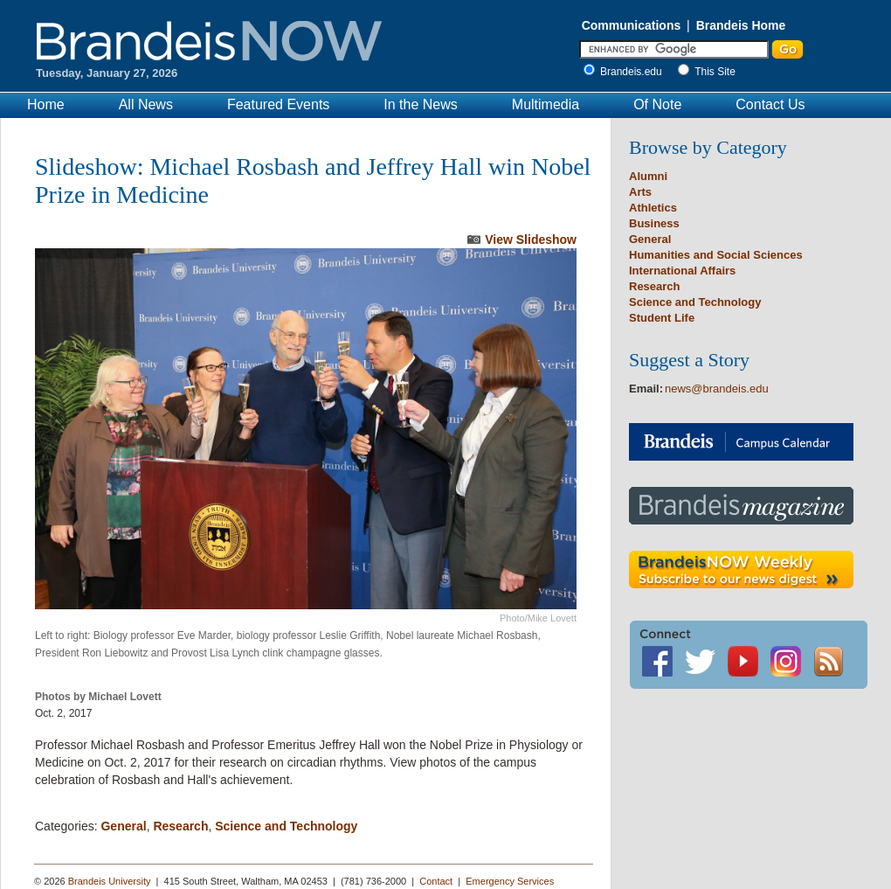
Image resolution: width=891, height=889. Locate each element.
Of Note (657, 104)
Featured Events (278, 104)
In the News (420, 104)
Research (180, 826)
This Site (715, 72)
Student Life (661, 317)
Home (46, 104)
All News (146, 104)
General (123, 826)
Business (654, 223)
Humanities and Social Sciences (716, 254)
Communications (631, 25)
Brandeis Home (741, 25)
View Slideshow (531, 240)
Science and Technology (286, 826)
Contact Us (770, 104)
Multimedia (545, 104)
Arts (640, 191)
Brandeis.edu (635, 72)
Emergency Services (510, 881)
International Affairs (682, 270)
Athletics (653, 207)
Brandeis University (109, 881)
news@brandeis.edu (717, 388)
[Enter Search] (674, 49)
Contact (435, 881)
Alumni (648, 176)
